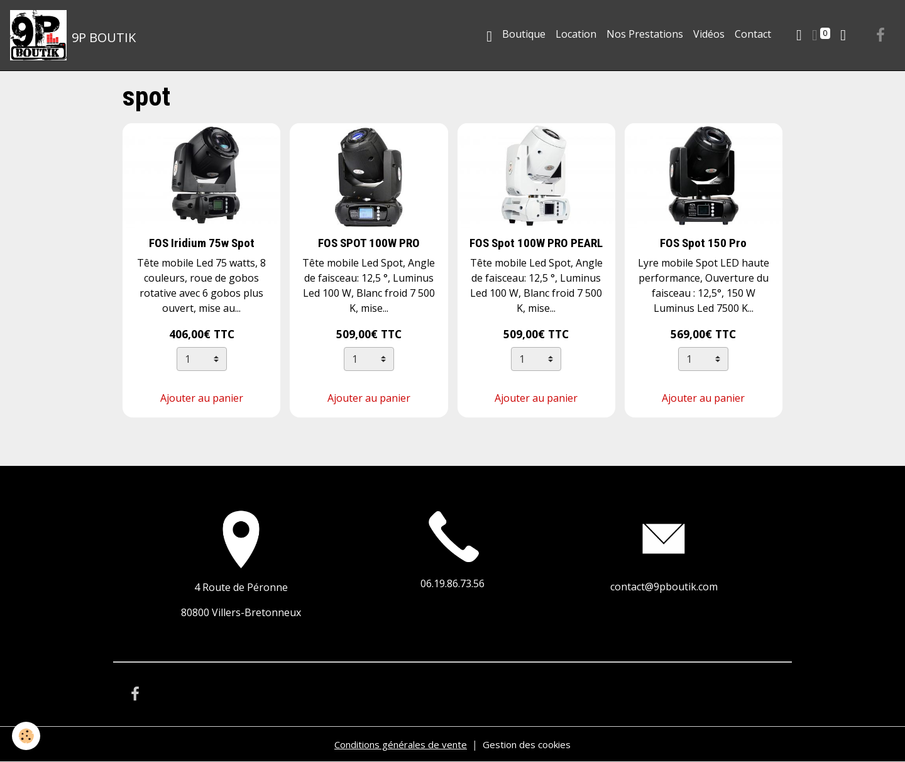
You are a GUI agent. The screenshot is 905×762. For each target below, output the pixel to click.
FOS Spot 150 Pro (703, 243)
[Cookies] (27, 736)
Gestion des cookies (532, 744)
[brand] (73, 35)
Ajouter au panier (201, 398)
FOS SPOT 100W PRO (369, 243)
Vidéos (709, 34)
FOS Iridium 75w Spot (202, 243)
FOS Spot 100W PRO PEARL (536, 243)
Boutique (524, 34)
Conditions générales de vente (397, 744)
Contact (753, 34)
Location (576, 34)
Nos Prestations (644, 34)
